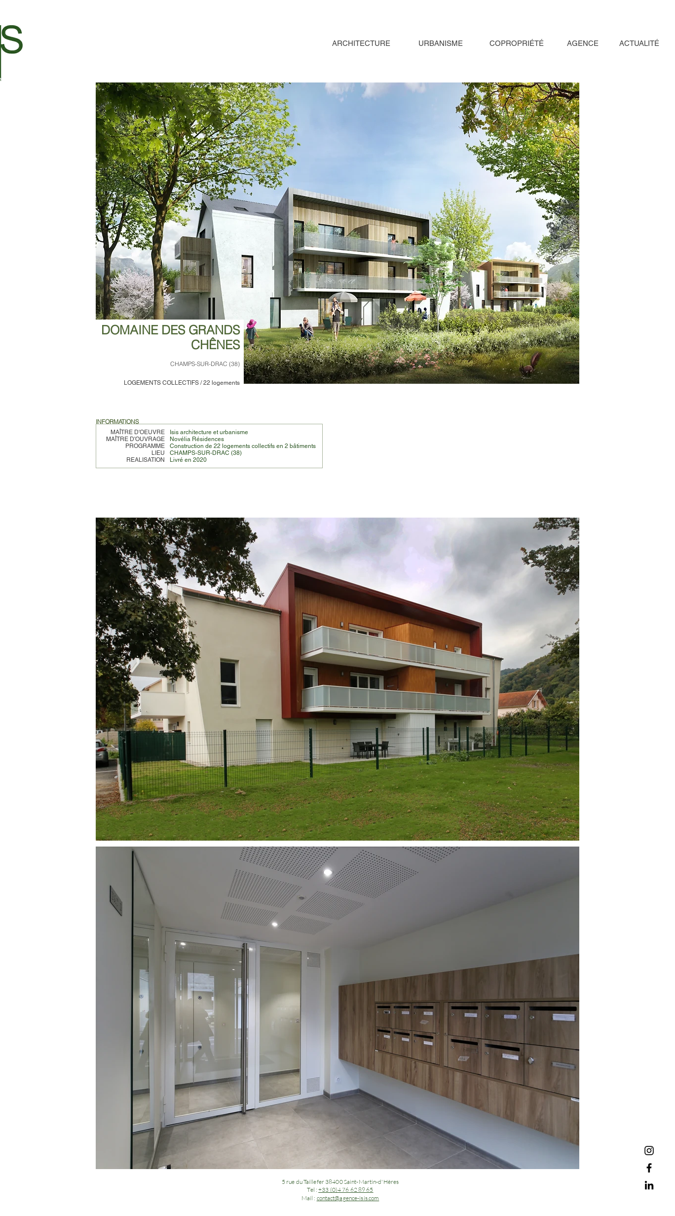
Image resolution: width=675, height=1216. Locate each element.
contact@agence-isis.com (348, 1198)
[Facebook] (649, 1168)
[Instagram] (649, 1150)
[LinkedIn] (649, 1185)
